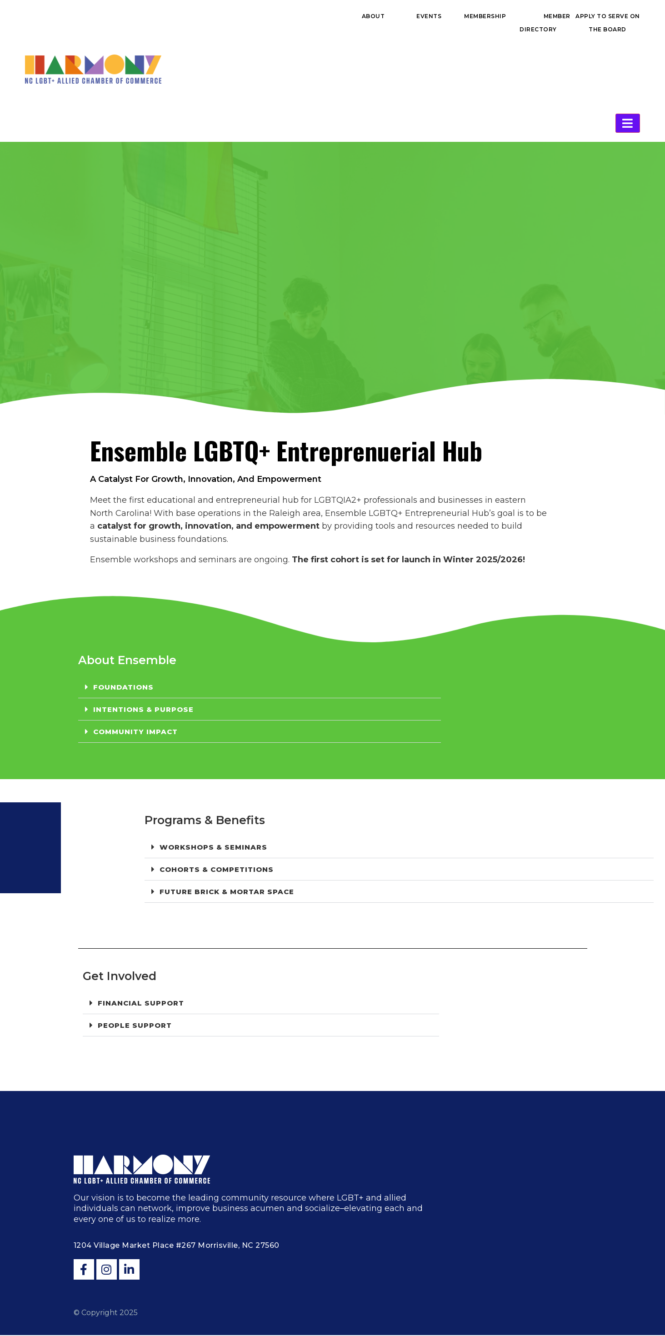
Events (428, 16)
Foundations (123, 688)
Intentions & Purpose (143, 710)
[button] (259, 688)
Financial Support (141, 1004)
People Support (135, 1026)
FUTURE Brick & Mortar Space (227, 892)
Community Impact (135, 732)
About (373, 16)
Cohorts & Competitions (217, 870)
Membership (485, 16)
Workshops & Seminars (213, 848)
